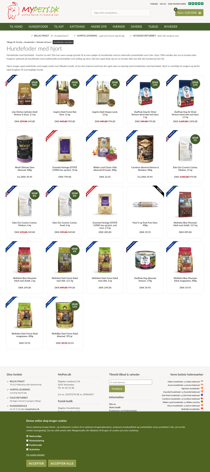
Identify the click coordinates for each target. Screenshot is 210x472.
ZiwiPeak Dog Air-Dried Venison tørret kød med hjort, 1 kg (145, 114)
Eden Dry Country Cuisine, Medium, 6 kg (24, 224)
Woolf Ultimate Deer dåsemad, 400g (24, 168)
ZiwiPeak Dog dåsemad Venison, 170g (145, 279)
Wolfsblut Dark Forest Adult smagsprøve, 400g (25, 335)
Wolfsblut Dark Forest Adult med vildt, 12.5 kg (65, 279)
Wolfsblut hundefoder (190, 409)
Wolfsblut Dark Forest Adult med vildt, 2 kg (105, 279)
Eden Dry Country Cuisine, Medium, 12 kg (185, 168)
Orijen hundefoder (175, 381)
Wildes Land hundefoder (173, 402)
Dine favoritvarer (177, 4)
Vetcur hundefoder (175, 405)
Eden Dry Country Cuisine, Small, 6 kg (64, 224)
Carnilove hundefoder (171, 399)
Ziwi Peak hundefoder (171, 395)
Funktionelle (35, 445)
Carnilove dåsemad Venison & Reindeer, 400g (145, 168)
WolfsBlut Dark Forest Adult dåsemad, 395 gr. (65, 335)
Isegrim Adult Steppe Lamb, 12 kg (105, 113)
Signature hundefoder (191, 388)
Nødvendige (35, 436)
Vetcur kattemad (193, 405)
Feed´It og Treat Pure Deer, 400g (145, 224)
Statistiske (34, 449)
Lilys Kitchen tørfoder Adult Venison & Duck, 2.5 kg (25, 113)
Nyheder (170, 26)
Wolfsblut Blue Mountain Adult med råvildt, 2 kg (24, 279)
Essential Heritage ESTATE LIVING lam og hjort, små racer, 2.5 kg (105, 225)
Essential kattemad (192, 392)
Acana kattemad (193, 385)
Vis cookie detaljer (35, 454)
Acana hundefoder (175, 385)
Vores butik (115, 407)
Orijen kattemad (193, 381)
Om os (163, 4)
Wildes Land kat (193, 402)
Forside (154, 4)
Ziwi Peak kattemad (191, 395)
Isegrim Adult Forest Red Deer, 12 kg (64, 113)
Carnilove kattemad (191, 399)
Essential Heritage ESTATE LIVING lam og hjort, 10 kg (64, 168)
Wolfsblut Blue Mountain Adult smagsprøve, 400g (185, 279)
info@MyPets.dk (32, 409)
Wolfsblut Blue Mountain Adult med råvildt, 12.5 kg (185, 224)
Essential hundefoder (172, 392)
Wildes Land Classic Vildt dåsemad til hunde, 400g (105, 168)
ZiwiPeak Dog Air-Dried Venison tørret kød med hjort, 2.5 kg (185, 114)
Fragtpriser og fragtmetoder (123, 410)
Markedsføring (36, 440)
